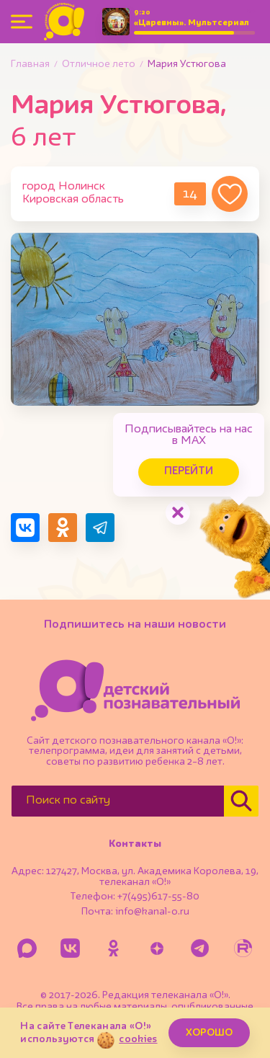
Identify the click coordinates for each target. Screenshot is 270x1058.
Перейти (188, 471)
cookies (138, 1039)
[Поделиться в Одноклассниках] (62, 527)
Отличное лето (98, 64)
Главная (30, 64)
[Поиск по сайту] (118, 801)
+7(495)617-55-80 (158, 896)
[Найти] (241, 801)
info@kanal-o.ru (152, 911)
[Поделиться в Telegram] (100, 527)
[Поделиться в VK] (25, 527)
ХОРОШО (209, 1032)
